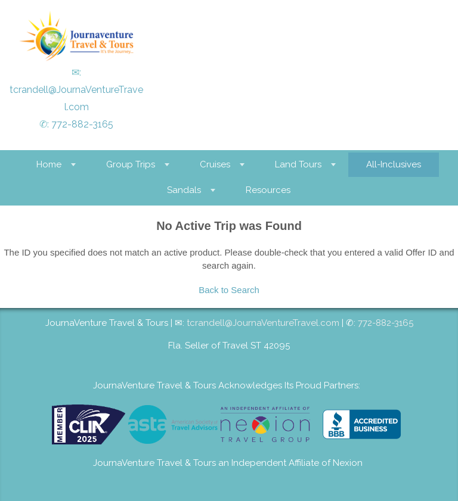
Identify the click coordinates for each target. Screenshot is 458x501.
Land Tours (298, 164)
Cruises (215, 164)
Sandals (184, 190)
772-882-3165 (82, 124)
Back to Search (229, 290)
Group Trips (130, 164)
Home (48, 164)
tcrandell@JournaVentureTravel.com (263, 323)
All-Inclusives (393, 164)
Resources (268, 190)
